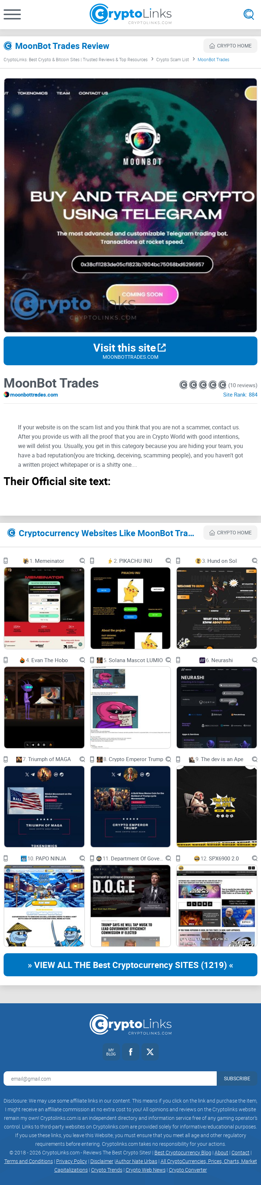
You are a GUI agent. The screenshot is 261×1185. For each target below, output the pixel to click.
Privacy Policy (71, 1161)
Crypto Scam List (172, 59)
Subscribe (237, 1078)
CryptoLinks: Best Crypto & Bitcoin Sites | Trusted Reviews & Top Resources (76, 59)
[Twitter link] (150, 1051)
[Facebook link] (130, 1051)
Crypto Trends (106, 1169)
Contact (240, 1152)
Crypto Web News (146, 1169)
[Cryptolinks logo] (130, 15)
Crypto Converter (188, 1169)
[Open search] (248, 14)
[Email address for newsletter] (110, 1078)
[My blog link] (111, 1051)
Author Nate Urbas (136, 1161)
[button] (12, 14)
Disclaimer (101, 1161)
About (221, 1152)
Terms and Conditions (28, 1161)
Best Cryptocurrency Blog (182, 1152)
